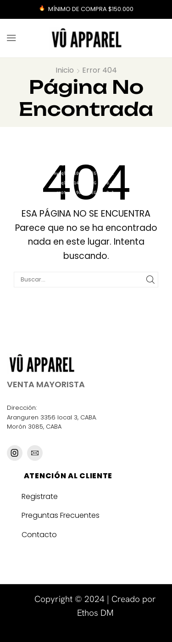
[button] (11, 38)
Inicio (64, 70)
